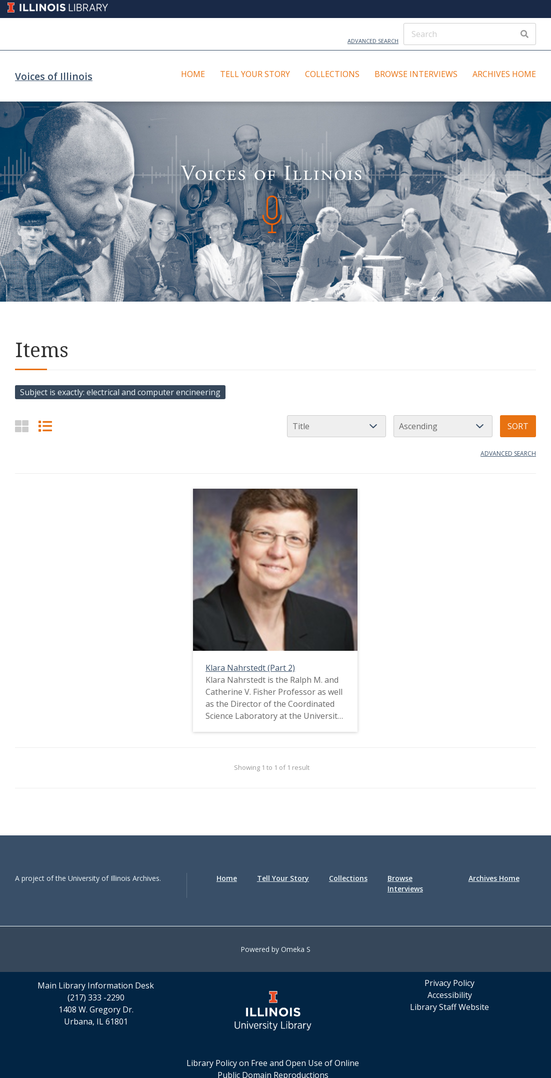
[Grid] (21, 426)
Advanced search (508, 453)
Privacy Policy (449, 982)
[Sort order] (443, 426)
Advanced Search (373, 41)
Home (193, 74)
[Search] (470, 34)
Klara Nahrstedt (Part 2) (250, 667)
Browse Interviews (416, 74)
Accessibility (450, 994)
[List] (45, 426)
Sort (518, 426)
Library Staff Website (449, 1006)
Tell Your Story (255, 74)
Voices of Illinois (53, 76)
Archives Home (504, 74)
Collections (332, 74)
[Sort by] (336, 426)
